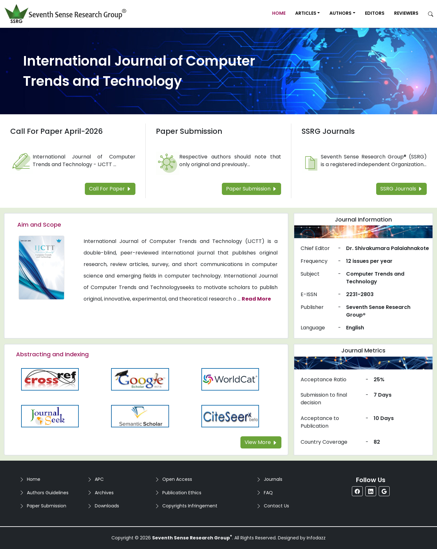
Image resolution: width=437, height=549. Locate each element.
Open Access (177, 479)
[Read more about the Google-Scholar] (140, 379)
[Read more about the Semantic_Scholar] (140, 415)
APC (99, 479)
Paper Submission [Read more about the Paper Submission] (189, 131)
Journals (273, 479)
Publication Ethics (181, 492)
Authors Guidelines (48, 492)
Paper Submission (46, 506)
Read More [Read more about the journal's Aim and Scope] (256, 299)
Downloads (107, 506)
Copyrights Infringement (189, 506)
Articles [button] (305, 13)
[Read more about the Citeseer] (230, 415)
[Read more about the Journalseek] (50, 415)
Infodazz (316, 538)
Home (279, 13)
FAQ (268, 492)
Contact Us (276, 506)
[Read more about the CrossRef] (50, 379)
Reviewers (406, 13)
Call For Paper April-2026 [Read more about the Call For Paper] (56, 131)
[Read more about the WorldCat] (230, 379)
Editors (374, 13)
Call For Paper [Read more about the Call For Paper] (110, 188)
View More (261, 442)
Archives (104, 492)
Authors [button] (340, 13)
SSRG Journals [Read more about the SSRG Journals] (328, 131)
